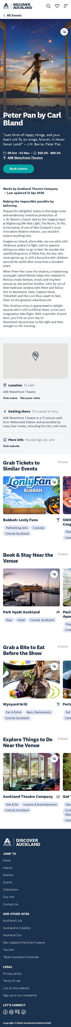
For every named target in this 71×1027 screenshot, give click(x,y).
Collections (10, 890)
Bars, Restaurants (39, 712)
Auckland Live (12, 921)
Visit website (11, 446)
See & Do (12, 804)
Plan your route (30, 398)
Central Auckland (17, 533)
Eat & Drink (13, 712)
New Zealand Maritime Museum (24, 942)
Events (7, 882)
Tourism (8, 950)
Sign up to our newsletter (20, 995)
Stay (9, 620)
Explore (8, 875)
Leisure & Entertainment (40, 804)
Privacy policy (12, 974)
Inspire (7, 868)
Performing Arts (17, 528)
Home (7, 860)
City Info (8, 897)
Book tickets (18, 169)
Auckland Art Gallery (17, 928)
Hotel (21, 620)
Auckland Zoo (12, 935)
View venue (10, 398)
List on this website (16, 988)
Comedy (38, 528)
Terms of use (11, 981)
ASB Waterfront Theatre (25, 158)
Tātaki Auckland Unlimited (21, 957)
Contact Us (10, 904)
